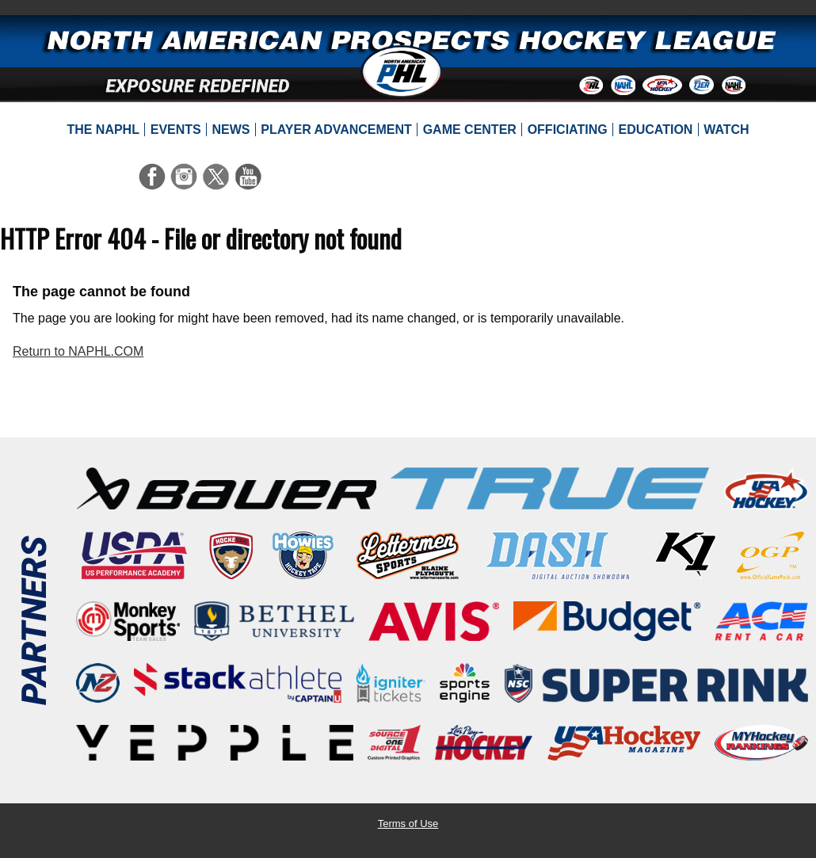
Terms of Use (408, 823)
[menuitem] (103, 130)
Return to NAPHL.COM (78, 351)
